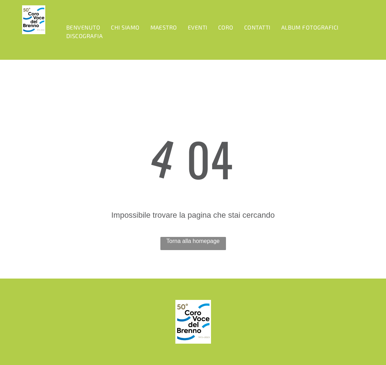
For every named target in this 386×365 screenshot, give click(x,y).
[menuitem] (83, 27)
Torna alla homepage (193, 241)
